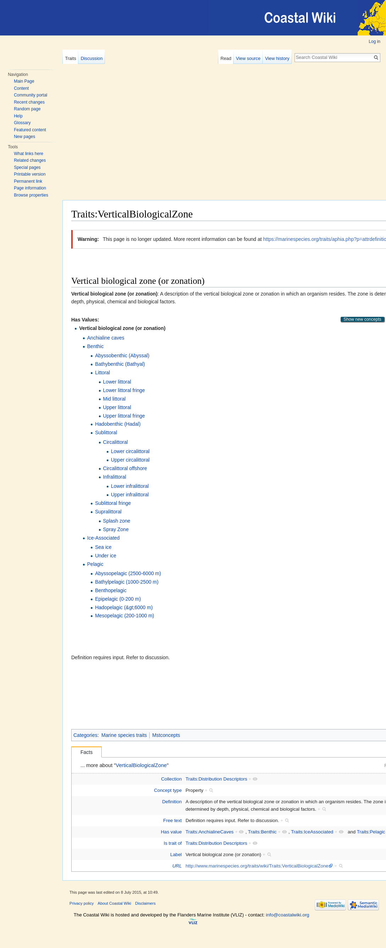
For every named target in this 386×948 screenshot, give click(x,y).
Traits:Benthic (262, 831)
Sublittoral (106, 432)
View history (277, 58)
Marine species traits (124, 735)
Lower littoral (117, 382)
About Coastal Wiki (115, 903)
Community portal (30, 95)
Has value (171, 831)
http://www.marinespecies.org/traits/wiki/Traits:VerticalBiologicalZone (256, 866)
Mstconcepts (166, 735)
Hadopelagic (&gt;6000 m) (124, 607)
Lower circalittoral (130, 451)
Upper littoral (117, 407)
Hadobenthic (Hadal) (117, 424)
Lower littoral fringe (124, 390)
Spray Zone (116, 529)
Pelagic (95, 564)
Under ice (105, 555)
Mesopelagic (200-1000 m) (124, 615)
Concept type (167, 790)
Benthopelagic (111, 590)
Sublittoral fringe (113, 503)
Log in (374, 41)
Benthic (95, 346)
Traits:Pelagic (371, 831)
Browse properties (31, 195)
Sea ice (103, 547)
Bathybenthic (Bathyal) (120, 364)
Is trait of (173, 843)
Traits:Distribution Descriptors (216, 779)
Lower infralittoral (130, 486)
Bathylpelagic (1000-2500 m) (126, 582)
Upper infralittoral (130, 494)
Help (18, 116)
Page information (30, 188)
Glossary (22, 122)
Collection (171, 779)
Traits (70, 58)
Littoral (102, 372)
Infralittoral (114, 477)
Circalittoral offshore (125, 468)
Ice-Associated (103, 538)
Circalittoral (115, 442)
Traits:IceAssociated (312, 831)
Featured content (30, 129)
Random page (27, 108)
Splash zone (116, 521)
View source (248, 58)
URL (177, 866)
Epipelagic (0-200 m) (118, 599)
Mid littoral (114, 399)
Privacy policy (81, 903)
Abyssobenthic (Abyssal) (122, 355)
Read (225, 58)
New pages (24, 136)
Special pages (27, 167)
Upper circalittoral (130, 460)
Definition (171, 801)
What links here (28, 153)
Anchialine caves (105, 338)
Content (21, 88)
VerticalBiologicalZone (141, 765)
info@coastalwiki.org (287, 914)
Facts (86, 752)
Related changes (30, 160)
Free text (172, 820)
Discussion (92, 58)
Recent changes (29, 102)
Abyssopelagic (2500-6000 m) (128, 573)
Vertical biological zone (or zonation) (122, 328)
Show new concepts (362, 319)
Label (176, 854)
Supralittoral (108, 511)
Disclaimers (145, 903)
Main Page (24, 81)
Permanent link (28, 181)
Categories (85, 735)
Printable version (29, 174)
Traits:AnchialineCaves (209, 831)
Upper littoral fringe (124, 416)
